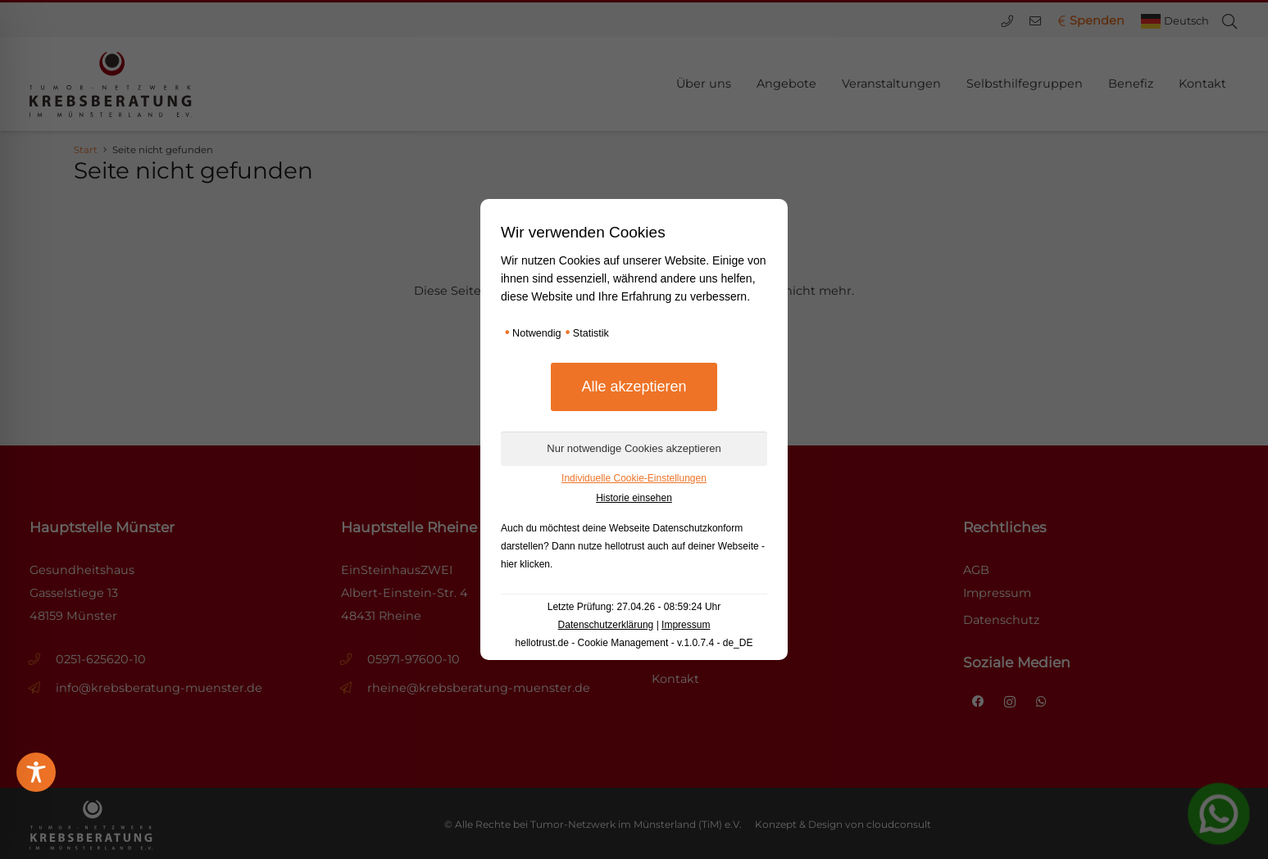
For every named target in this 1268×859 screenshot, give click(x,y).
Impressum (685, 625)
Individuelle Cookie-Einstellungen (634, 478)
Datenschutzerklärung (606, 625)
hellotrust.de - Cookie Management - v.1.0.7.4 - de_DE (634, 643)
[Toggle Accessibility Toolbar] (36, 772)
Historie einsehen (634, 498)
